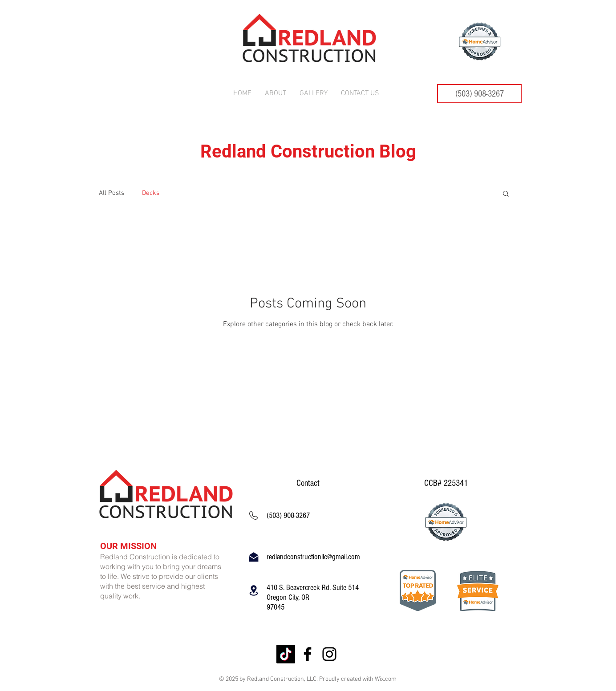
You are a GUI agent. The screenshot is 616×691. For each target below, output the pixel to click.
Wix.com (386, 679)
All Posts (111, 193)
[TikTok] (285, 654)
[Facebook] (307, 654)
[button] (506, 194)
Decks (150, 193)
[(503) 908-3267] (479, 93)
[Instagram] (329, 654)
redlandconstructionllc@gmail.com (313, 557)
